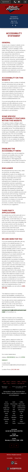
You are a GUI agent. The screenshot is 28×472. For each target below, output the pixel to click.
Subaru (21, 421)
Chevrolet (6, 403)
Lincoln (14, 415)
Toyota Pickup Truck (21, 423)
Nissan (21, 417)
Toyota (13, 423)
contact (13, 383)
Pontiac (14, 419)
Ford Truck (6, 409)
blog (5, 383)
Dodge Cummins (21, 405)
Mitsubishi (13, 417)
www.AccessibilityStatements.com (11, 71)
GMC (14, 409)
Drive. (9, 454)
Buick (14, 402)
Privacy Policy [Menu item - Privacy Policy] (18, 458)
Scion (14, 421)
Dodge (13, 405)
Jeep (14, 413)
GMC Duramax (21, 409)
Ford (14, 407)
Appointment (5, 1)
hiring (18, 381)
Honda (13, 411)
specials (13, 381)
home (3, 381)
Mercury (6, 417)
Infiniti (6, 413)
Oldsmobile (6, 419)
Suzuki (6, 423)
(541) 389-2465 (15, 369)
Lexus (6, 415)
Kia (21, 413)
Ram (21, 419)
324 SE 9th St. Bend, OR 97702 (14, 431)
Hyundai (21, 411)
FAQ (9, 383)
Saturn (6, 421)
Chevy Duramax (13, 403)
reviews (24, 381)
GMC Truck (6, 411)
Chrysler (6, 405)
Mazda (21, 415)
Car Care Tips (20, 383)
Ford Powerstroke (21, 407)
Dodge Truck (6, 407)
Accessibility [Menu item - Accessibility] (9, 458)
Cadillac (21, 402)
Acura (6, 402)
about (8, 381)
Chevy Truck (21, 403)
